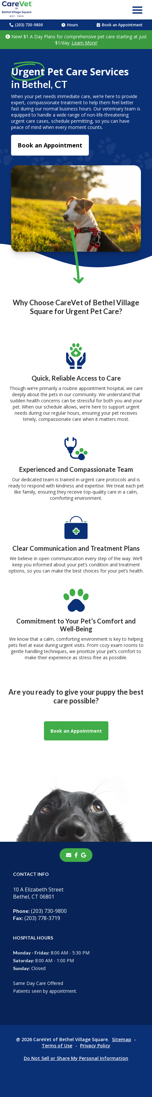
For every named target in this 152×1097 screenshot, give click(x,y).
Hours (70, 25)
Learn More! (84, 43)
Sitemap (121, 1039)
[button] (137, 9)
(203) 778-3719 (36, 918)
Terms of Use (57, 1045)
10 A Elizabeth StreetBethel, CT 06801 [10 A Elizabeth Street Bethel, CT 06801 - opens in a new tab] (38, 893)
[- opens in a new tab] (76, 855)
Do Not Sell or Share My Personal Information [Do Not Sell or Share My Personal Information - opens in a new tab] (76, 1058)
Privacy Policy (95, 1045)
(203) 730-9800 (26, 25)
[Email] (68, 855)
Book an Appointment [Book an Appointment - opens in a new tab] (50, 145)
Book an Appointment (120, 25)
